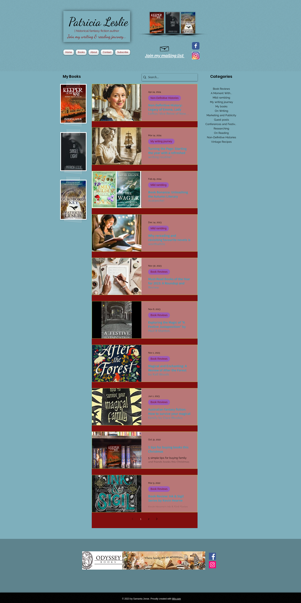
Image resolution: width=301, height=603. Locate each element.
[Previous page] (132, 518)
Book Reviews (159, 271)
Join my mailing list (164, 55)
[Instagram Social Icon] (212, 564)
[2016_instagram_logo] (195, 55)
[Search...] (168, 77)
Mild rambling (158, 184)
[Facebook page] (195, 46)
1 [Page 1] (140, 518)
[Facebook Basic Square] (212, 556)
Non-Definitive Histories (164, 97)
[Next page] (156, 518)
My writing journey (161, 141)
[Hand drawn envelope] (164, 48)
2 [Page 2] (148, 518)
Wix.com (176, 598)
